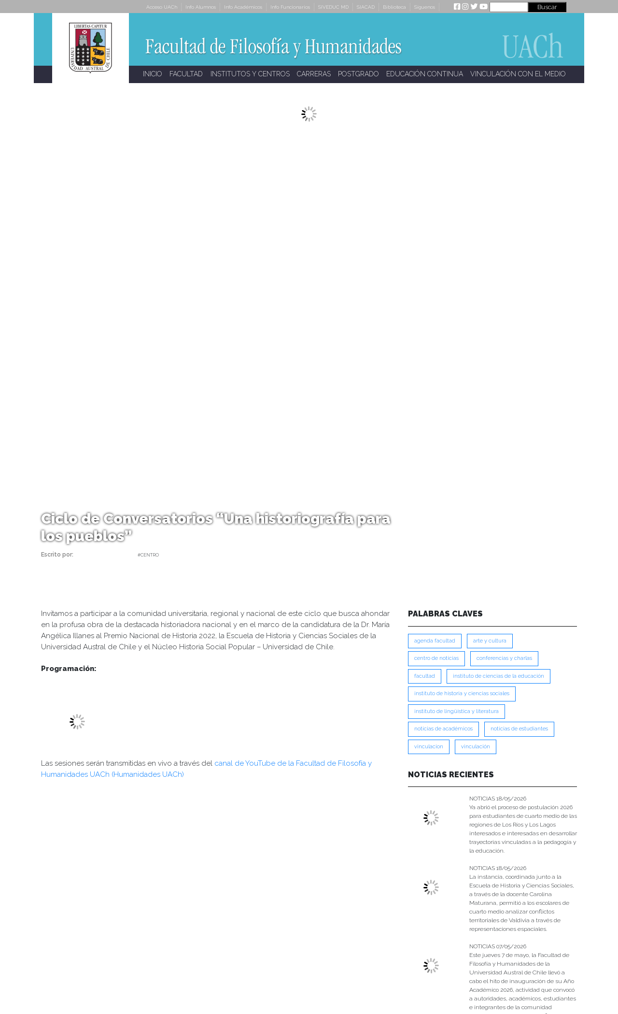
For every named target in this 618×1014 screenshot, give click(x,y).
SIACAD (366, 7)
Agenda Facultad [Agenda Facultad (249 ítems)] (434, 641)
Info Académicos (243, 7)
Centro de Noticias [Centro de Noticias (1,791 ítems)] (436, 658)
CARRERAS (314, 74)
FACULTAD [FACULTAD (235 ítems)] (424, 676)
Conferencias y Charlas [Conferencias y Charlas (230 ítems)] (504, 658)
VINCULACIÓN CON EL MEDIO (518, 74)
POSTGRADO (358, 74)
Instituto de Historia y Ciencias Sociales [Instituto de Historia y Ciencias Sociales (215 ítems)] (461, 693)
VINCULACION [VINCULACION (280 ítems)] (428, 746)
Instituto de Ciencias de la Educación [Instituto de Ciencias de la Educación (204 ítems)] (498, 676)
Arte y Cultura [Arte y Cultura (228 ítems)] (489, 641)
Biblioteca (394, 7)
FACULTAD (186, 74)
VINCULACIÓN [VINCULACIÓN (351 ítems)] (475, 746)
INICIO (152, 74)
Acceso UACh (161, 7)
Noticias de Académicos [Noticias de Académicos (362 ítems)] (443, 729)
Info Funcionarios (290, 7)
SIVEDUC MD (333, 7)
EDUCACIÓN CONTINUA (424, 74)
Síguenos (424, 7)
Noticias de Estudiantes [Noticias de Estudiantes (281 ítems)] (519, 729)
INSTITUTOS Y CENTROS (250, 74)
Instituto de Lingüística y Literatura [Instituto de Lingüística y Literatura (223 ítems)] (456, 711)
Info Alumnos (200, 7)
